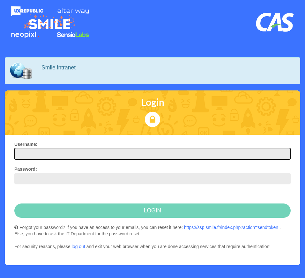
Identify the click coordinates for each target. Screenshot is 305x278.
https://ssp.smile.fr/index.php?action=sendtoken (231, 227)
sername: (25, 144)
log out (78, 246)
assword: (25, 169)
